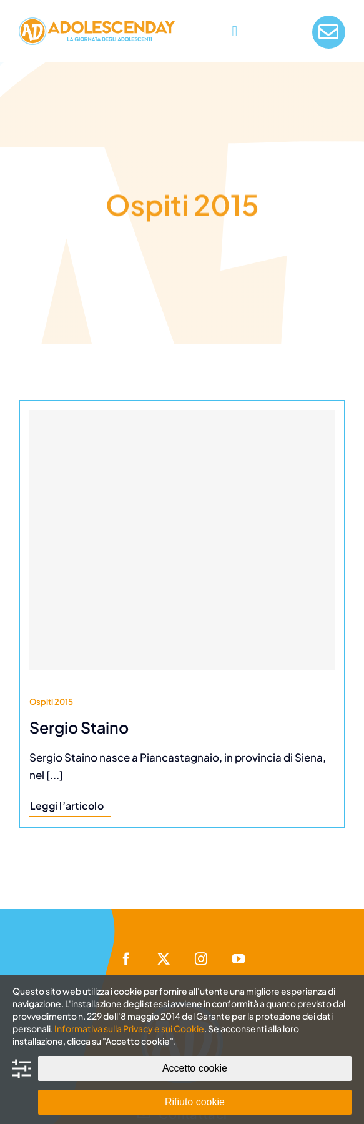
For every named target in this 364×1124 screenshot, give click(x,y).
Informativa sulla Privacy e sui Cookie (129, 1028)
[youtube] (238, 959)
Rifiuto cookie (195, 1102)
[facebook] (126, 959)
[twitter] (163, 959)
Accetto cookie (194, 1068)
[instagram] (201, 959)
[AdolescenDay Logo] (97, 22)
